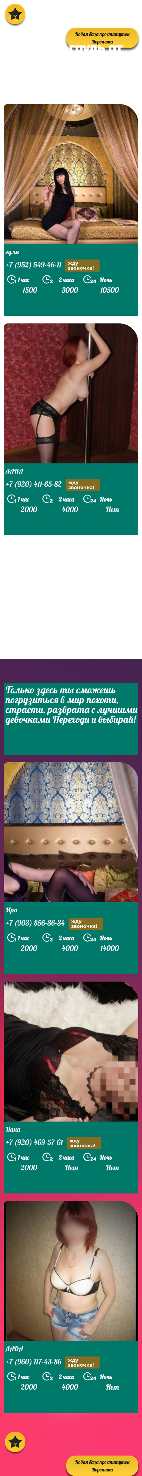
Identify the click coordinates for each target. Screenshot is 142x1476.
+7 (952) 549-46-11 (53, 265)
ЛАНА (14, 471)
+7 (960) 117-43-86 (53, 1362)
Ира (11, 910)
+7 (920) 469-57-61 (53, 1143)
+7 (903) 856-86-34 (54, 924)
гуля (12, 251)
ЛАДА (14, 1348)
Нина (13, 1129)
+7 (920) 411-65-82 (53, 485)
